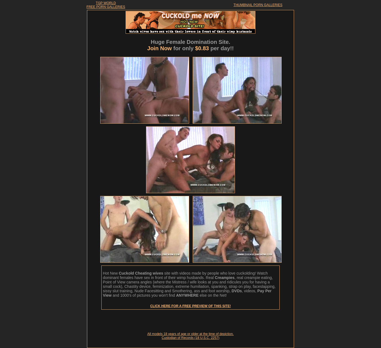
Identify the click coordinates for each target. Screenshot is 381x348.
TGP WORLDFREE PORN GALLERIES (105, 5)
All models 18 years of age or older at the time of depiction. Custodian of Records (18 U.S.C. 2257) (190, 336)
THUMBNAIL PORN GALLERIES (258, 5)
